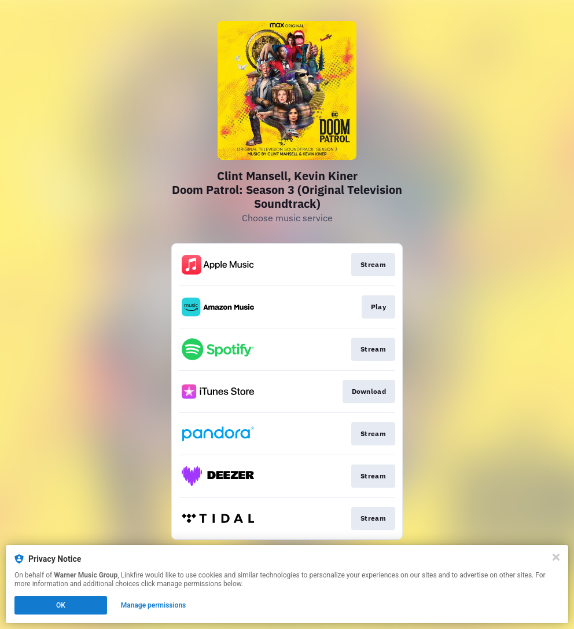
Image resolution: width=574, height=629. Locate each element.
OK (60, 605)
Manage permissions (153, 605)
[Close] (556, 557)
